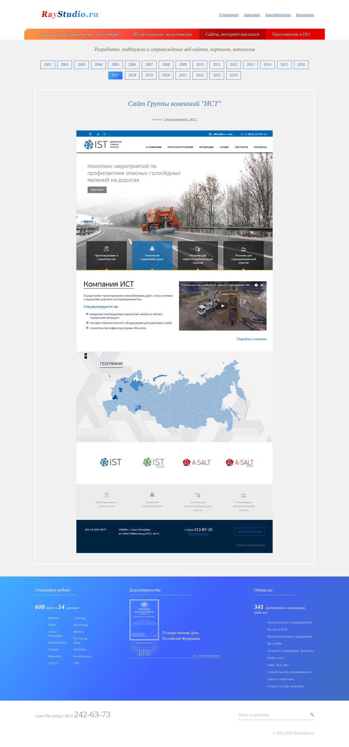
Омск (52, 625)
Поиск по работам (254, 715)
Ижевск (78, 632)
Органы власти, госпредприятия (289, 622)
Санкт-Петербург (55, 634)
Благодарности (278, 15)
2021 (183, 75)
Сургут (53, 663)
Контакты (305, 15)
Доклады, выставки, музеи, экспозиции (79, 34)
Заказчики (252, 15)
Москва (53, 618)
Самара (53, 649)
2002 (64, 64)
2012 (233, 64)
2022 (200, 75)
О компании (228, 15)
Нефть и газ (275, 658)
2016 (301, 64)
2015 (284, 64)
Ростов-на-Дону (80, 640)
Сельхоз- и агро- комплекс (285, 686)
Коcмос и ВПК (277, 629)
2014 (267, 64)
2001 (48, 64)
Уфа (76, 663)
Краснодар (80, 625)
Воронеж (54, 656)
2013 (250, 64)
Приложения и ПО (291, 34)
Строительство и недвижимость (289, 672)
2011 (216, 64)
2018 (132, 75)
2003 (81, 64)
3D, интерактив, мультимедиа (162, 34)
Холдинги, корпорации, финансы (290, 651)
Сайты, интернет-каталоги (232, 34)
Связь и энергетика (280, 679)
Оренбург (80, 649)
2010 (200, 64)
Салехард (79, 618)
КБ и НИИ (274, 644)
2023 (217, 75)
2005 (115, 64)
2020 (166, 75)
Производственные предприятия (289, 636)
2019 (149, 75)
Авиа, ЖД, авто (278, 665)
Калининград (82, 656)
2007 (149, 64)
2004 (98, 64)
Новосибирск (57, 642)
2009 (183, 64)
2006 (132, 64)
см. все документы (206, 656)
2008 (166, 64)
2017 (115, 75)
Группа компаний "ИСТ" (181, 119)
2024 (233, 75)
